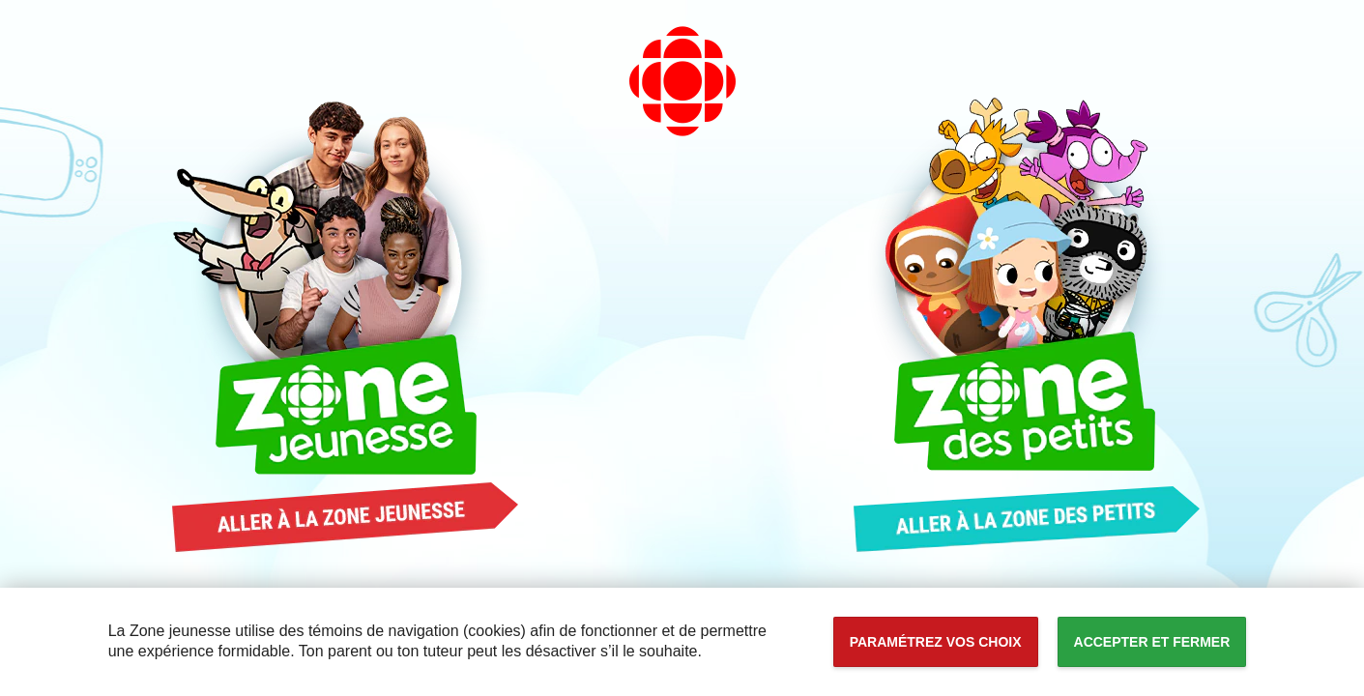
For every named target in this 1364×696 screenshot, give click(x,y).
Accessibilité (0, 0)
